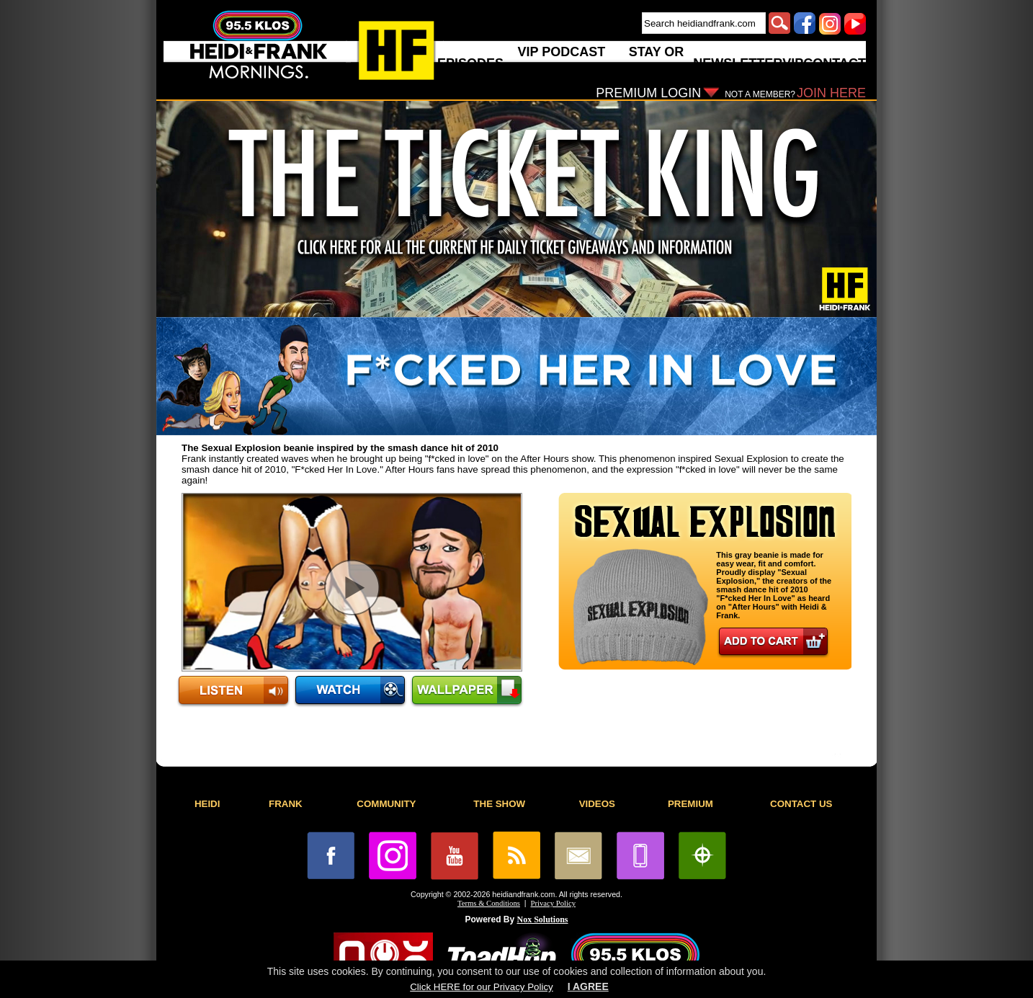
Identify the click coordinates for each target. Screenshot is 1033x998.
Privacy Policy (553, 903)
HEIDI (207, 803)
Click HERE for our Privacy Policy (481, 986)
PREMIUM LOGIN (648, 92)
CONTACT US (801, 803)
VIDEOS (597, 803)
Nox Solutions (542, 919)
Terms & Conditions (488, 903)
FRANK (286, 803)
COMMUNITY (386, 803)
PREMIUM (690, 803)
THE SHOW (499, 803)
